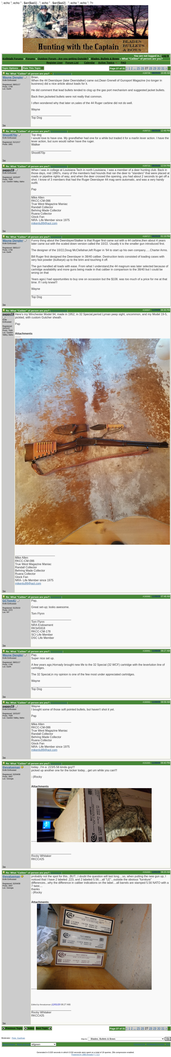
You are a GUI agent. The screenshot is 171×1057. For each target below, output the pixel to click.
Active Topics (106, 62)
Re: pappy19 (56, 237)
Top (4, 125)
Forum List (72, 62)
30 (158, 68)
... (135, 68)
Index (29, 1028)
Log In (165, 55)
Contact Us (139, 1044)
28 (150, 68)
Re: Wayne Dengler (59, 131)
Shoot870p (10, 135)
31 (163, 68)
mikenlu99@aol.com (44, 223)
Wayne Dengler (13, 77)
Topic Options (11, 68)
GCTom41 (9, 600)
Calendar (89, 62)
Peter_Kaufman (18, 1038)
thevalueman (11, 767)
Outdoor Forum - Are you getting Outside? (63, 58)
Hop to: (84, 1039)
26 (142, 68)
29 (154, 68)
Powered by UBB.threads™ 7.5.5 (86, 1054)
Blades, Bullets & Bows (105, 58)
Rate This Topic (33, 68)
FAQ (123, 62)
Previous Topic (12, 1028)
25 (138, 68)
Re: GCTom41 (57, 651)
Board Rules (9, 1044)
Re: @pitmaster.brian (62, 74)
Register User (54, 62)
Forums (30, 58)
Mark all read (23, 1044)
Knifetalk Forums (13, 58)
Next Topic (43, 1028)
